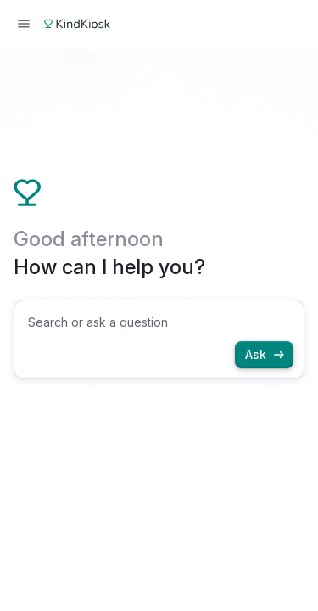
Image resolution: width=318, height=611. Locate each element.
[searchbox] (160, 322)
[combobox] (159, 339)
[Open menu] (23, 23)
